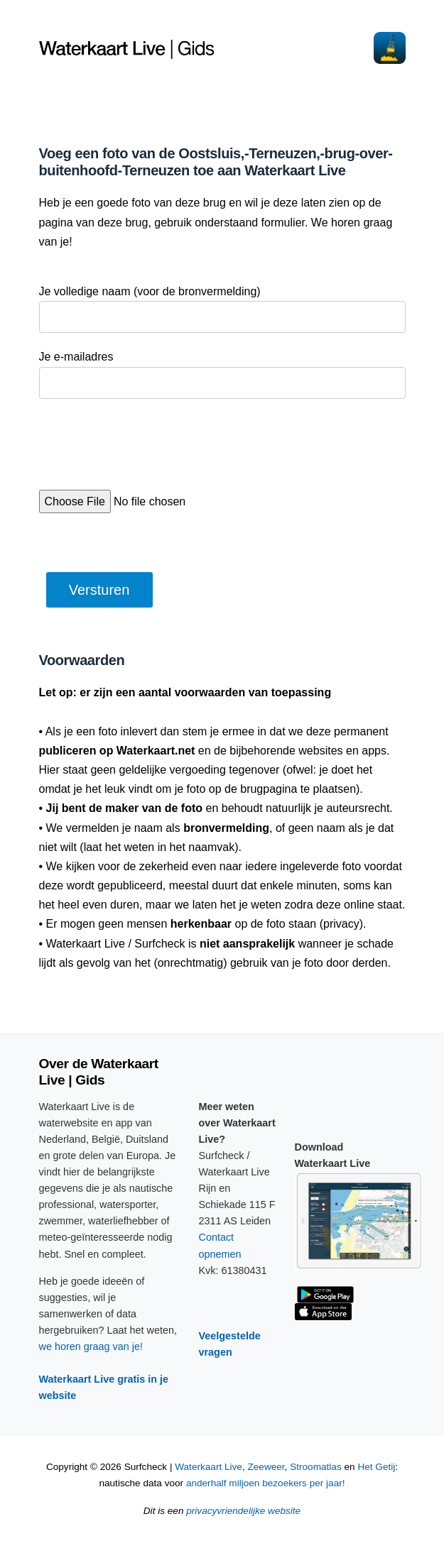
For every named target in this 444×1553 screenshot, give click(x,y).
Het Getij (376, 1466)
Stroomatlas (316, 1466)
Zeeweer (265, 1466)
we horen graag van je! (91, 1346)
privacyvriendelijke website (243, 1510)
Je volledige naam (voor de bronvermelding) (150, 291)
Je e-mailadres (76, 357)
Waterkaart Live (208, 1466)
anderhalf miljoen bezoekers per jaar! (265, 1483)
